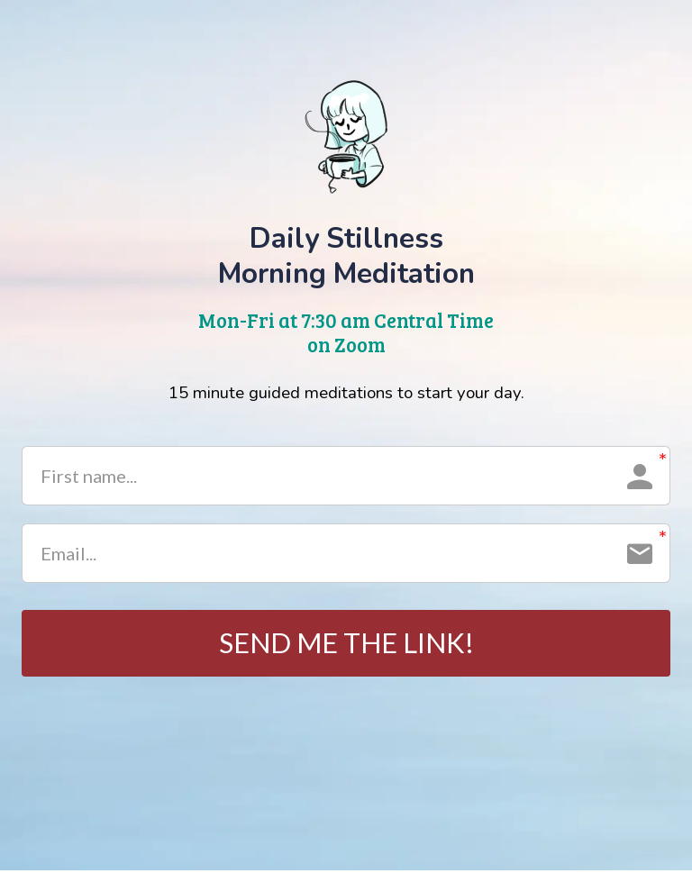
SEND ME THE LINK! (346, 648)
